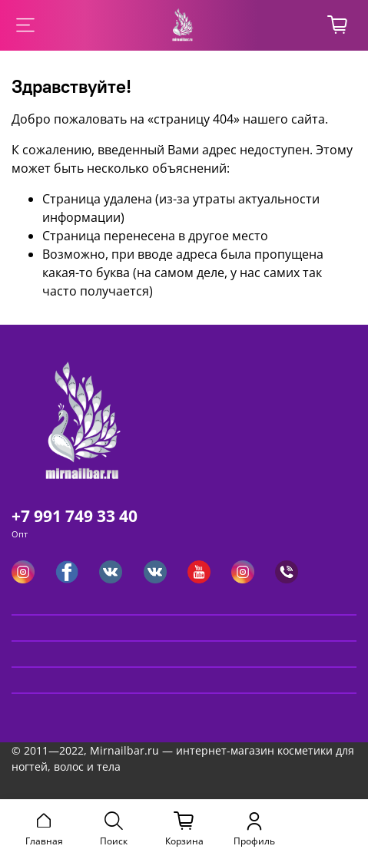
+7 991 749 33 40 (75, 516)
